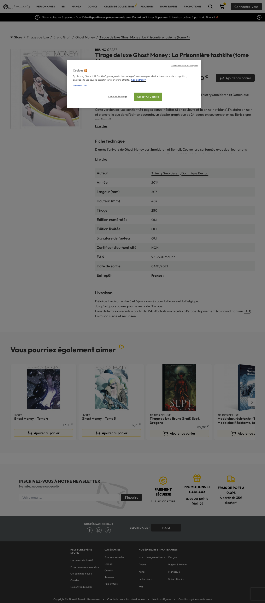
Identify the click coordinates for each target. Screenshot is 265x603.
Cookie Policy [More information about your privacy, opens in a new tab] (138, 79)
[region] (134, 84)
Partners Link (80, 85)
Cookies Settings (117, 96)
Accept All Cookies (148, 96)
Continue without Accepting (184, 65)
